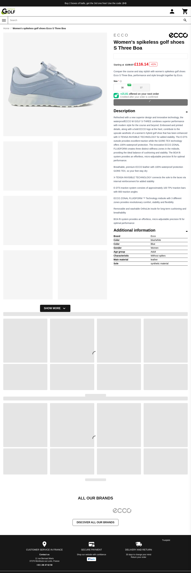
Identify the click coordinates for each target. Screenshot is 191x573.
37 (141, 87)
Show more (55, 308)
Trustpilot (166, 540)
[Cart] (185, 11)
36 (126, 86)
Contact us (44, 555)
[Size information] (121, 81)
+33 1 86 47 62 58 (44, 565)
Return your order (138, 557)
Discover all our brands (95, 522)
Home (6, 28)
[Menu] (4, 20)
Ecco (151, 35)
